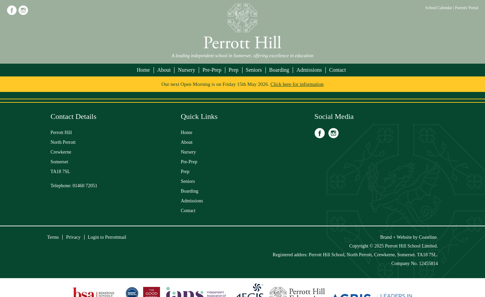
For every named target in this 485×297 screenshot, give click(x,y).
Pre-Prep (211, 70)
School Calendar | (440, 7)
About (164, 70)
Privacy (73, 237)
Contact (337, 70)
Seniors (254, 70)
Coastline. (428, 237)
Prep (233, 70)
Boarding (279, 70)
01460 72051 (85, 185)
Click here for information (297, 84)
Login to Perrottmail (107, 237)
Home (143, 70)
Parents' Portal (466, 7)
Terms (53, 237)
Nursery (186, 70)
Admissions (309, 70)
